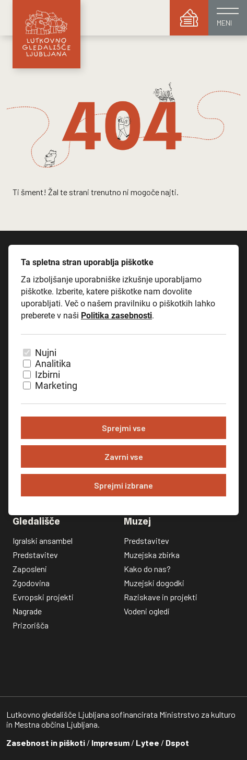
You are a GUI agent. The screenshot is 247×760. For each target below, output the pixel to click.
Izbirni (47, 374)
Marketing (56, 385)
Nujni (45, 352)
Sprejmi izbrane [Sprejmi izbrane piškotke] (123, 485)
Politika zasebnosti (116, 315)
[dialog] (123, 380)
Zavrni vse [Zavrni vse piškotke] (123, 456)
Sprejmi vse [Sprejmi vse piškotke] (124, 428)
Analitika (53, 363)
